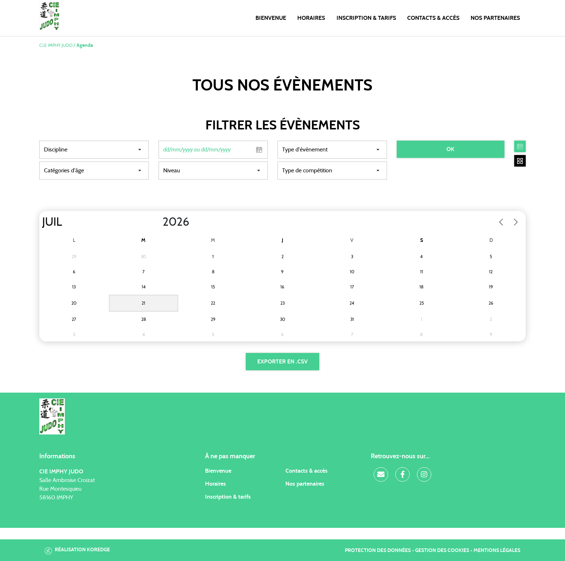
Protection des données (378, 550)
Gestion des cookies (442, 550)
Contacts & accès (306, 471)
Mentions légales (496, 550)
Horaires (311, 18)
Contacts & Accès (433, 18)
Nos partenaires (304, 484)
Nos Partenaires (495, 18)
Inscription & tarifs (228, 497)
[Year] (157, 222)
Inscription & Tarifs (366, 18)
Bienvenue (270, 18)
